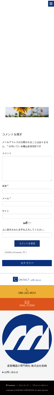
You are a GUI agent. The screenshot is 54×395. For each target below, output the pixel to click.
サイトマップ (24, 385)
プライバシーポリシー (40, 385)
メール (6, 198)
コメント (6, 153)
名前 (5, 186)
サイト (5, 211)
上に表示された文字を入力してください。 (24, 229)
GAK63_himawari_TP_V (16, 252)
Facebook (10, 385)
